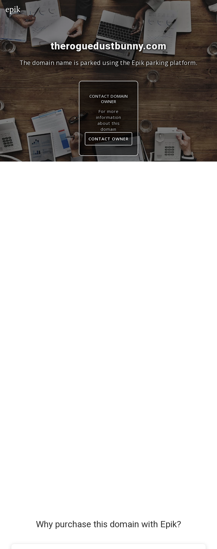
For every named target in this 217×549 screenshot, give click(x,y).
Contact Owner (108, 138)
